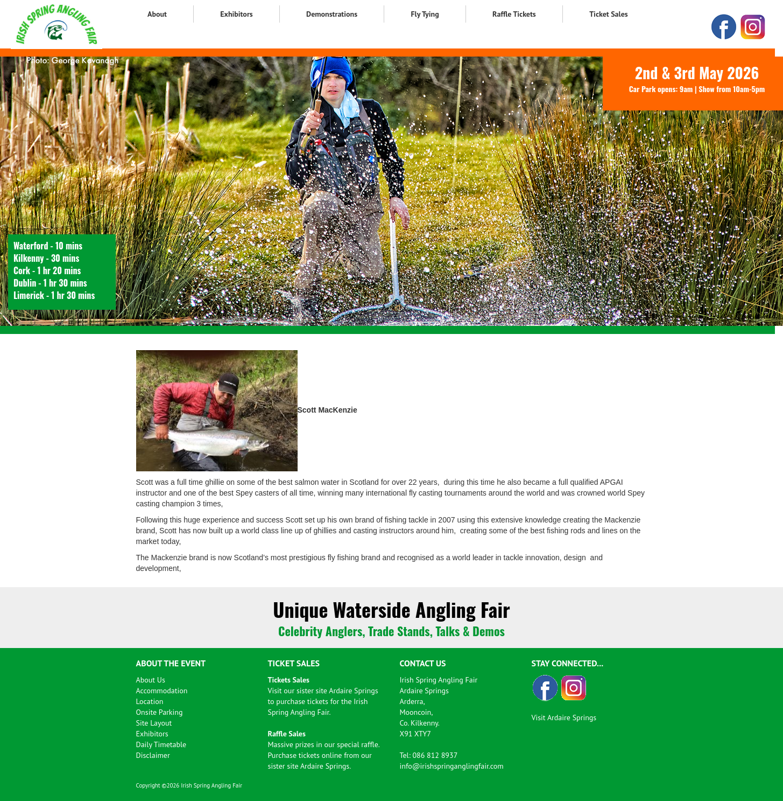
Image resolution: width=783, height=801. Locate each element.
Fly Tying (425, 14)
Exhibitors (236, 14)
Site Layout (154, 723)
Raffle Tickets (514, 14)
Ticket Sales (608, 14)
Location (150, 701)
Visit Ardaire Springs (564, 717)
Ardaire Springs (353, 690)
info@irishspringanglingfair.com (452, 766)
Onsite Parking (159, 712)
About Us (150, 680)
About (157, 14)
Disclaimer (153, 755)
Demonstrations (331, 14)
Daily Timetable (161, 744)
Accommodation (162, 690)
